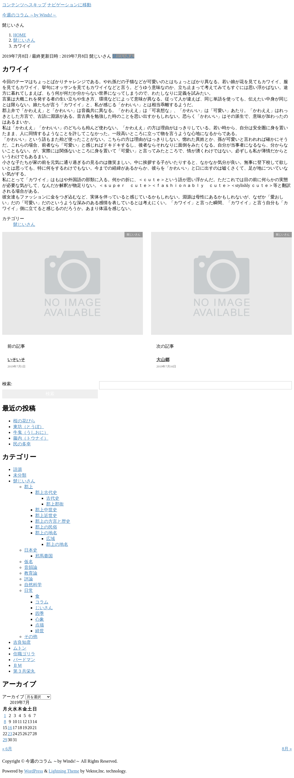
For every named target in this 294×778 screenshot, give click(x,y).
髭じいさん (123, 56)
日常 (28, 590)
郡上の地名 (46, 532)
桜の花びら (24, 421)
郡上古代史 (46, 492)
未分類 (19, 475)
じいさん (44, 607)
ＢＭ (17, 665)
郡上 (28, 486)
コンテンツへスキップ (24, 4)
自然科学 (33, 584)
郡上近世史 (46, 515)
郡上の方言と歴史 (52, 521)
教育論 (30, 573)
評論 (28, 579)
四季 (39, 613)
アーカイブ (13, 696)
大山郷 (163, 359)
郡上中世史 (46, 509)
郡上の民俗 (46, 527)
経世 (39, 630)
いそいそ (16, 359)
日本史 (30, 550)
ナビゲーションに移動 (69, 4)
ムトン (19, 648)
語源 (17, 469)
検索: (7, 383)
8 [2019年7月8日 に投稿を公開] (5, 721)
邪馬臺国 (44, 556)
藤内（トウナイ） (30, 438)
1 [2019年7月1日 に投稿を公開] (5, 715)
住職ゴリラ (24, 653)
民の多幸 (22, 444)
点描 (39, 625)
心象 (39, 619)
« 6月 (7, 748)
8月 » (287, 748)
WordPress (33, 771)
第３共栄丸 (24, 671)
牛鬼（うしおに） (30, 432)
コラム (41, 602)
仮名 (28, 561)
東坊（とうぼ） (28, 426)
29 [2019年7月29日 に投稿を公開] (5, 739)
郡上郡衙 (55, 504)
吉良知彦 (22, 642)
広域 (50, 538)
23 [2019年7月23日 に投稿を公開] (10, 733)
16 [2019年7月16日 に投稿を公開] (10, 727)
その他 (30, 636)
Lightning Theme (64, 771)
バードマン (24, 659)
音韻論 (30, 567)
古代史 (52, 498)
